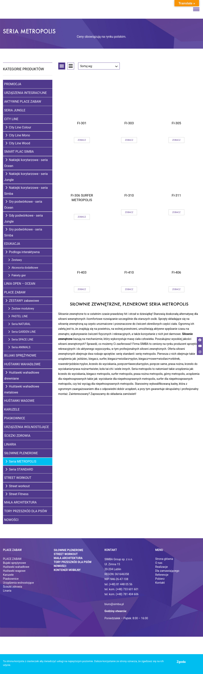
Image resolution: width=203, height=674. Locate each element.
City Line (11, 119)
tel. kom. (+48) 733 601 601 (121, 589)
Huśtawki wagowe (19, 401)
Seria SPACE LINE (20, 339)
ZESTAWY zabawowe (22, 301)
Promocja (12, 84)
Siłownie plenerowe (21, 453)
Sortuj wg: (99, 65)
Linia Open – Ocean (19, 283)
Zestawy (15, 259)
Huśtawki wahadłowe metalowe (21, 389)
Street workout (17, 486)
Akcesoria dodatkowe (23, 267)
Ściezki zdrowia (12, 586)
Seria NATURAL (19, 324)
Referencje (161, 574)
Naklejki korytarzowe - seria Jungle (26, 177)
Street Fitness (17, 494)
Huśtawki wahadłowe (22, 364)
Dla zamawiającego (167, 570)
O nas (158, 562)
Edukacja (12, 244)
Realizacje (161, 566)
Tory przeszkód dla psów (25, 511)
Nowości (11, 520)
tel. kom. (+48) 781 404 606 (121, 594)
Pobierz (160, 578)
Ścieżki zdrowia (17, 436)
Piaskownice (14, 418)
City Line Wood (17, 143)
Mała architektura (20, 502)
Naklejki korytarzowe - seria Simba (26, 191)
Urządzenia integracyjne (25, 93)
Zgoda (181, 662)
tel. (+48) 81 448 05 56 (118, 584)
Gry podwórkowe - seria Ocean (23, 204)
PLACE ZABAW (12, 558)
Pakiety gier (17, 275)
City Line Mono (17, 135)
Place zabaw (15, 292)
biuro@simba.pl (114, 604)
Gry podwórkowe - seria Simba (23, 232)
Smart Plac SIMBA (19, 151)
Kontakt (160, 582)
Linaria (10, 444)
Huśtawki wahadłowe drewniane (21, 375)
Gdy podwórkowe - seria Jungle (23, 218)
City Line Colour (18, 127)
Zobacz (82, 140)
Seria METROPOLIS (20, 461)
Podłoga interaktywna (22, 252)
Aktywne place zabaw (22, 101)
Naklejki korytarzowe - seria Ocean (26, 163)
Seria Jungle (14, 110)
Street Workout (17, 478)
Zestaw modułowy (21, 308)
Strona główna (164, 558)
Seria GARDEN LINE (22, 331)
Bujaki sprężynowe (20, 355)
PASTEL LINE (18, 316)
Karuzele (12, 409)
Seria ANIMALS (19, 347)
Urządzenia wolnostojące (26, 427)
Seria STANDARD (19, 469)
